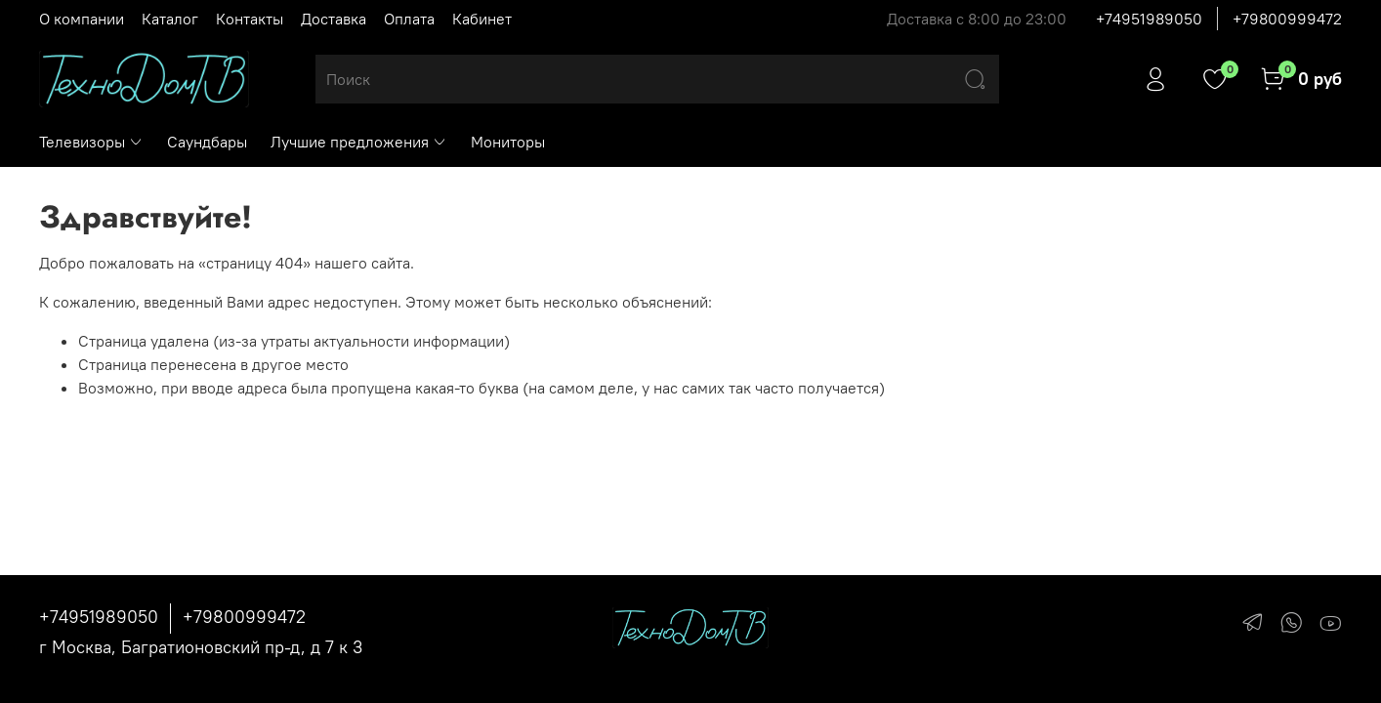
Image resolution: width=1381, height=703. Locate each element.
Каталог (170, 18)
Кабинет (482, 18)
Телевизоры (91, 141)
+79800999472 (1287, 18)
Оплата (409, 18)
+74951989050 (1149, 18)
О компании (81, 18)
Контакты (249, 18)
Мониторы (508, 141)
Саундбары (207, 141)
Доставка (333, 18)
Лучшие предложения (359, 141)
